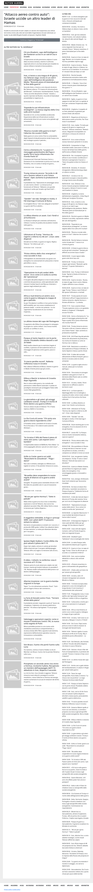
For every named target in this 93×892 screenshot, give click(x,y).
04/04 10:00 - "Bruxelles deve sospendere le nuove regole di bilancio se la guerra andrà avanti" (75, 754)
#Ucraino (46, 7)
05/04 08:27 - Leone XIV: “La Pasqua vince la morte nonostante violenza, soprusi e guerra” (74, 435)
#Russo (72, 7)
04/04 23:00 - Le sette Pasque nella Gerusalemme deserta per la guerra (74, 544)
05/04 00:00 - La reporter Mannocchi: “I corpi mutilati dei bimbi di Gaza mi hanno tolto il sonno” (75, 515)
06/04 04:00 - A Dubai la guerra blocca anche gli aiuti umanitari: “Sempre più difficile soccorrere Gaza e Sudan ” (75, 250)
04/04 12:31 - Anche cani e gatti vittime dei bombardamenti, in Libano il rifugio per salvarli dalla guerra (75, 668)
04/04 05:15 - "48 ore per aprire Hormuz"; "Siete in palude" (72, 831)
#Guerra (23, 7)
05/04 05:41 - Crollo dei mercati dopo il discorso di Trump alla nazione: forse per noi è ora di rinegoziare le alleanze (75, 499)
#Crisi (53, 7)
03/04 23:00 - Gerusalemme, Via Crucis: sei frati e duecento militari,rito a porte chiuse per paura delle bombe (75, 871)
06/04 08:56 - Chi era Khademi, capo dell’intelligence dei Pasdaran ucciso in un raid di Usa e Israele (75, 93)
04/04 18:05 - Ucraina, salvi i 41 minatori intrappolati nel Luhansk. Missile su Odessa (73, 578)
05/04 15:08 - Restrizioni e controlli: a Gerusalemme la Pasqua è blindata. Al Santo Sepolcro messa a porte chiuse (75, 348)
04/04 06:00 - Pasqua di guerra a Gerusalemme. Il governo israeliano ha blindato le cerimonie (75, 824)
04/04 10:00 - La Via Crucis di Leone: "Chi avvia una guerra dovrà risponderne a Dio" (74, 728)
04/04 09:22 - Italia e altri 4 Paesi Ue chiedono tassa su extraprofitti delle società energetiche (74, 788)
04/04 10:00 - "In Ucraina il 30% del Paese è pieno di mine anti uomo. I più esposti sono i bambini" (75, 762)
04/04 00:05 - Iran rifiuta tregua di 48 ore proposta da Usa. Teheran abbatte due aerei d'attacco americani (75, 845)
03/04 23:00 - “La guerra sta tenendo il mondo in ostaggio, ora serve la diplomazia (75, 864)
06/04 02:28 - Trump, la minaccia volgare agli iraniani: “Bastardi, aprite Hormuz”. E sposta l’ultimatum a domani (74, 265)
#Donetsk (85, 7)
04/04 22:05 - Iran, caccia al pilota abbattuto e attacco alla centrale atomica (73, 558)
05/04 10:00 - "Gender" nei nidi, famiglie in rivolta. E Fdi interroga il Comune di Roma (74, 419)
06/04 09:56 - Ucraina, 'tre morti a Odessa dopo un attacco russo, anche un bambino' (75, 29)
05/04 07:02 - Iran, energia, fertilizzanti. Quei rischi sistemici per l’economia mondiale (75, 481)
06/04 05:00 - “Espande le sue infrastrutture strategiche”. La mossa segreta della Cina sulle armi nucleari (74, 226)
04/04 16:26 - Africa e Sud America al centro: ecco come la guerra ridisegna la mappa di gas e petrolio (75, 612)
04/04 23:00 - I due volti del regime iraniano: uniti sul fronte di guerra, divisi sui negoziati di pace (74, 531)
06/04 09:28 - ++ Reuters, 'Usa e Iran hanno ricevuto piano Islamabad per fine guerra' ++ (74, 85)
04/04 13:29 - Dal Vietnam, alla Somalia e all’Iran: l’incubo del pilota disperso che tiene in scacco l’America (75, 644)
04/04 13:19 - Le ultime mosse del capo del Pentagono (75, 661)
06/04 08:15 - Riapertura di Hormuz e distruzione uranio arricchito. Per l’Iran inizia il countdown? (75, 119)
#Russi (59, 7)
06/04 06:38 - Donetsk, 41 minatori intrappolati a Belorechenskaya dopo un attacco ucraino (74, 170)
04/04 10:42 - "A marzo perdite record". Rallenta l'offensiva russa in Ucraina (75, 703)
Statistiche (14, 7)
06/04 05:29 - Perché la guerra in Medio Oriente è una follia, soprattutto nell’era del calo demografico (75, 218)
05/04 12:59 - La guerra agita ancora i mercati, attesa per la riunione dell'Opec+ (74, 367)
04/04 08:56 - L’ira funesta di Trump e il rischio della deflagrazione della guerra (75, 795)
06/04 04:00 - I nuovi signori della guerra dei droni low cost (73, 257)
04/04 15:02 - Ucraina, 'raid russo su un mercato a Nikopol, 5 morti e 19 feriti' (75, 619)
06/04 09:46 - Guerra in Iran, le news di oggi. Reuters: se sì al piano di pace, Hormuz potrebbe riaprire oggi (75, 59)
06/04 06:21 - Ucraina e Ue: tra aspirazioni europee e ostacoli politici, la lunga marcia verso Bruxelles (75, 178)
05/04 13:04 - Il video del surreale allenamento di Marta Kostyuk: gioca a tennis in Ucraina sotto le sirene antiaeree (75, 357)
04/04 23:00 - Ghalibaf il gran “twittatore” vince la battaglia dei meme (75, 538)
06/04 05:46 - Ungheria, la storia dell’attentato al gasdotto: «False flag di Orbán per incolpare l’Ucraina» (75, 196)
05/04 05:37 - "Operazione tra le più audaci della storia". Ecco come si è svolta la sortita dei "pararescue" (74, 507)
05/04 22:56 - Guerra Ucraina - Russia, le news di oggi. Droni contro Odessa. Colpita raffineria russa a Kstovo (75, 282)
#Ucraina (37, 7)
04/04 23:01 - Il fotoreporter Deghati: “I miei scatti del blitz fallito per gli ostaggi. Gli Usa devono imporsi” (75, 523)
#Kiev (66, 7)
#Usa (30, 7)
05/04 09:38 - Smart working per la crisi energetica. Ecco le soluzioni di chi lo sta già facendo (75, 427)
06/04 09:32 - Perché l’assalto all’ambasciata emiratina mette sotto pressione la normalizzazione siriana (74, 77)
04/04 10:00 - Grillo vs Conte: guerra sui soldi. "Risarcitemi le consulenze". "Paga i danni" (75, 746)
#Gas (78, 7)
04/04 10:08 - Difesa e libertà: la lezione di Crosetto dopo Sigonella (75, 721)
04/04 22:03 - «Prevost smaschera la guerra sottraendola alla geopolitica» (74, 565)
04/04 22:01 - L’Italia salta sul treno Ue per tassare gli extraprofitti (75, 571)
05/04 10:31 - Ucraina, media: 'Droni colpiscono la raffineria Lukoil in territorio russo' (74, 385)
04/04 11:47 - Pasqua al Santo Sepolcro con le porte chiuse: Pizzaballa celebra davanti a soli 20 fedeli (75, 686)
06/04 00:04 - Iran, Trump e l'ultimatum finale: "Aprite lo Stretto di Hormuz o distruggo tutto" (75, 274)
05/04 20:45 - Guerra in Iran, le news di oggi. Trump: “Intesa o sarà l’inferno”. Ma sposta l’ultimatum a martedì (75, 290)
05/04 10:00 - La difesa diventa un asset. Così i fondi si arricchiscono (73, 404)
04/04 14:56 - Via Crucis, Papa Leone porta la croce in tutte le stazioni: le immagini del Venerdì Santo (74, 626)
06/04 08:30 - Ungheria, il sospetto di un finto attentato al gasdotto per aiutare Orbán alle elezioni (74, 111)
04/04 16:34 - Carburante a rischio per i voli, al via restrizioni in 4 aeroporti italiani (75, 604)
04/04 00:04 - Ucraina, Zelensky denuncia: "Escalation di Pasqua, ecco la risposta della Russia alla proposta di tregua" (75, 854)
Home (6, 7)
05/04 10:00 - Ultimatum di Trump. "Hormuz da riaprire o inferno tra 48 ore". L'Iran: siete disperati (74, 411)
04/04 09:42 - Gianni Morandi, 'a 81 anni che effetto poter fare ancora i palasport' (74, 780)
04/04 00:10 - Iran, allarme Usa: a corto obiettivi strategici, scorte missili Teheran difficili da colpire (75, 837)
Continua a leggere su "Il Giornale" (32, 40)
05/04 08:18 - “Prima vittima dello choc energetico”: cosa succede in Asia (75, 442)
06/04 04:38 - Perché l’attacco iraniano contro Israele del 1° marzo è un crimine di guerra (75, 242)
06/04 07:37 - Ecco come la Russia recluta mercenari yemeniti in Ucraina (75, 141)
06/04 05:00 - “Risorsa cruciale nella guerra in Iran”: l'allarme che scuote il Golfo (74, 234)
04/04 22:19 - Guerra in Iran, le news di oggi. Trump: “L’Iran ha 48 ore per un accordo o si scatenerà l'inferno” (75, 550)
